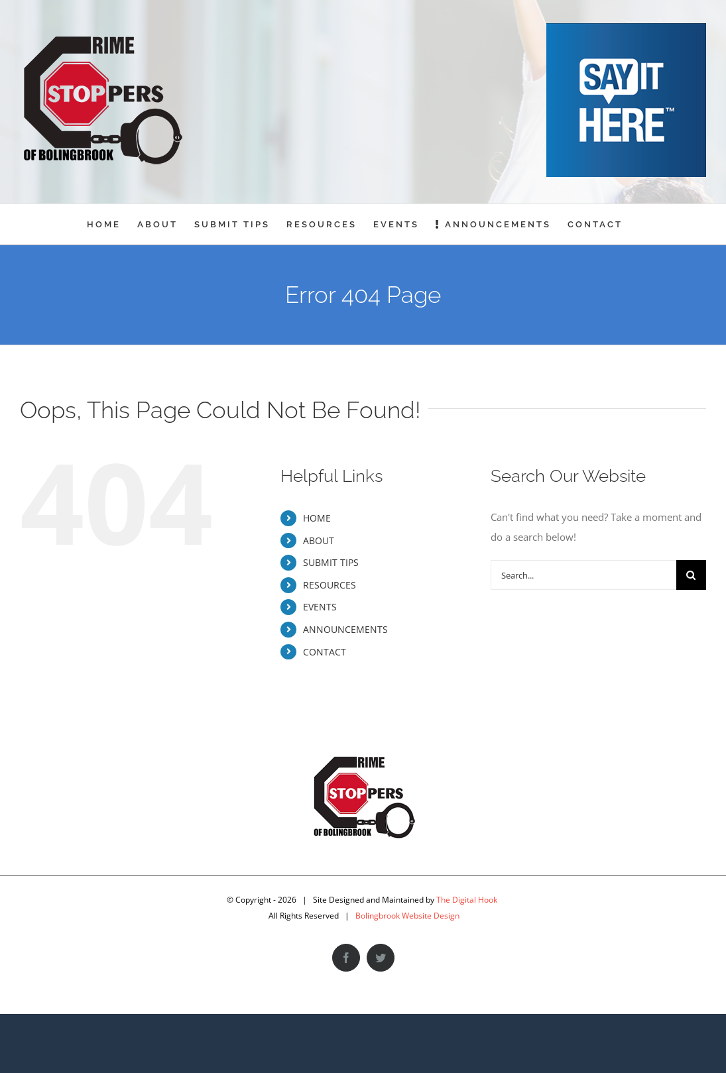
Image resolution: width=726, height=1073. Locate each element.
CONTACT (324, 652)
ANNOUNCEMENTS (345, 629)
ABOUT (318, 540)
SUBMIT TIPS (331, 562)
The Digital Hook (466, 899)
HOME (317, 518)
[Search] (691, 575)
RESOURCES (329, 585)
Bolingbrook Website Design (407, 915)
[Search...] (583, 575)
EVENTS (320, 606)
